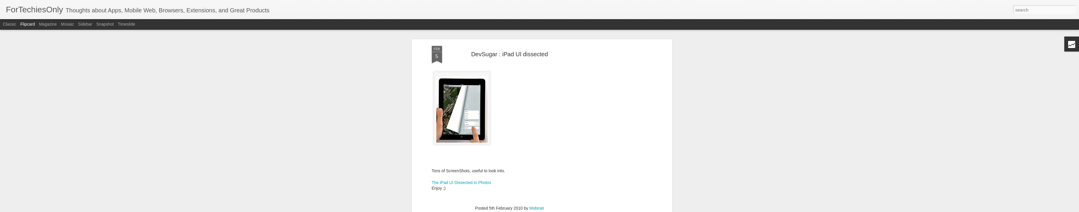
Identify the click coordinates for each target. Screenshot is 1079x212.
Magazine (48, 24)
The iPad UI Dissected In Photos (461, 94)
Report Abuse (602, 209)
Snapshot (105, 24)
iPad (503, 127)
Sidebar (85, 24)
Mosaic (67, 24)
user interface (522, 127)
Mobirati (536, 119)
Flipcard (27, 24)
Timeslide (126, 24)
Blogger (584, 209)
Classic (9, 24)
